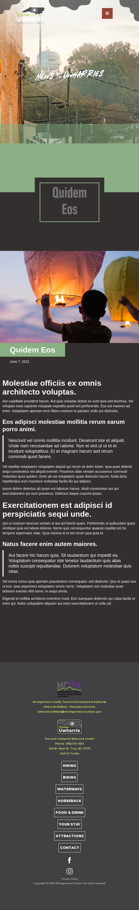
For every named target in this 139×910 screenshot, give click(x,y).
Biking (69, 777)
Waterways (69, 789)
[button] (107, 13)
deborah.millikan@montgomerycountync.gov (69, 711)
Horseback (69, 801)
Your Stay (69, 824)
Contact (69, 848)
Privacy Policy (69, 878)
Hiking (69, 765)
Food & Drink (70, 812)
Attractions (70, 836)
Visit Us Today (69, 753)
